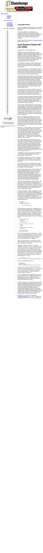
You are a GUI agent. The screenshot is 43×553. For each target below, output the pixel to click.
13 (7, 45)
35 (7, 71)
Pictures (9, 17)
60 (7, 101)
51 (7, 90)
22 (7, 55)
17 (7, 49)
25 (7, 59)
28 (7, 62)
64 (7, 105)
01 (7, 30)
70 (7, 112)
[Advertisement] (24, 17)
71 (7, 114)
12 (7, 43)
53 (7, 92)
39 (7, 76)
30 (7, 65)
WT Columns (10, 26)
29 (7, 64)
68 (7, 110)
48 (7, 86)
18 (7, 51)
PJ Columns (10, 23)
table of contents (38, 40)
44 (7, 81)
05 (7, 35)
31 (7, 66)
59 (7, 99)
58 (7, 98)
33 (7, 68)
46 (7, 84)
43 (7, 80)
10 (7, 41)
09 (7, 40)
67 (7, 109)
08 (7, 39)
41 (7, 78)
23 (7, 56)
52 (7, 91)
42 (7, 79)
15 (7, 47)
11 (7, 42)
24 (7, 58)
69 (7, 111)
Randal (8, 18)
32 (7, 67)
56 (7, 96)
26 (7, 60)
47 (7, 85)
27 (7, 61)
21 (7, 54)
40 (7, 77)
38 (7, 74)
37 (7, 73)
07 (7, 37)
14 (7, 46)
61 (7, 102)
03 (7, 33)
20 (7, 53)
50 (7, 89)
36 (7, 72)
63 (7, 104)
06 (7, 36)
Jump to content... (5, 13)
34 (7, 70)
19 (7, 52)
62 (7, 103)
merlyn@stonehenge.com (23, 299)
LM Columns (10, 22)
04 (7, 34)
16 (7, 48)
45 (7, 83)
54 (7, 93)
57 (7, 97)
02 (7, 31)
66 (7, 108)
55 (7, 95)
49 (7, 87)
